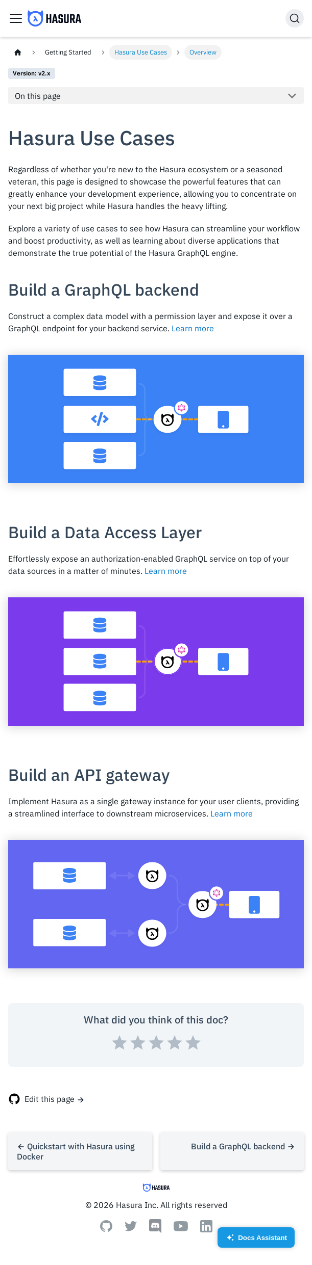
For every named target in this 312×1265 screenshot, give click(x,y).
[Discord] (155, 1230)
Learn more (193, 328)
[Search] (294, 18)
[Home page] (18, 52)
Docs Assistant (256, 1240)
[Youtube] (181, 1228)
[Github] (106, 1229)
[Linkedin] (206, 1229)
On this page (38, 96)
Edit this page (50, 1099)
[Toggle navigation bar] (15, 18)
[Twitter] (131, 1228)
